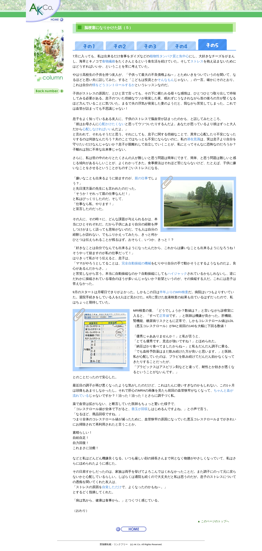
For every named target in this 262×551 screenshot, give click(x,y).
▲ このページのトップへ (213, 521)
